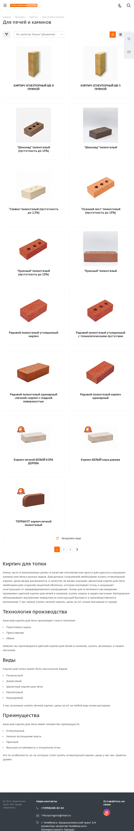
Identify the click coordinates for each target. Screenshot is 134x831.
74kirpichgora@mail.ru (56, 815)
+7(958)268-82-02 (52, 808)
